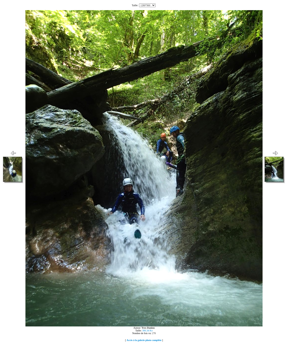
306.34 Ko (147, 330)
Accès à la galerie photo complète (143, 340)
